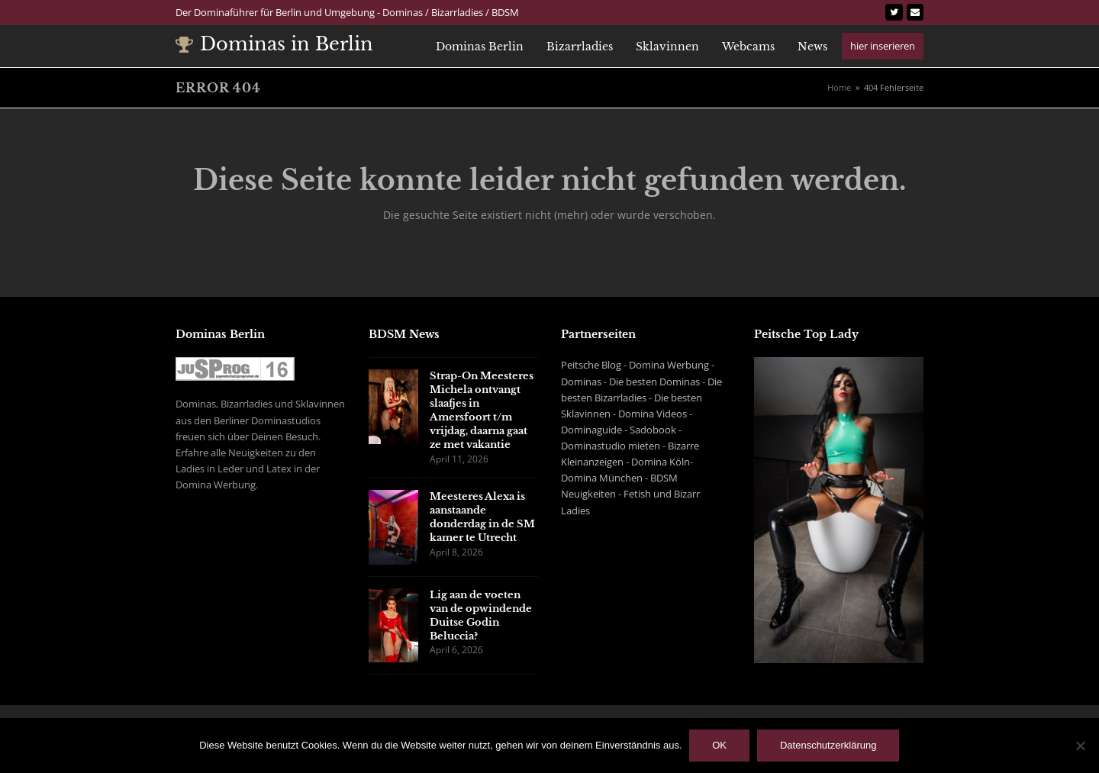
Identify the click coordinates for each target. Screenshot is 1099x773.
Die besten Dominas (654, 381)
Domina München (602, 478)
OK (720, 746)
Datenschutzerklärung (828, 746)
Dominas (581, 381)
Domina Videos (652, 413)
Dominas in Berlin (274, 44)
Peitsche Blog (591, 365)
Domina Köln (660, 462)
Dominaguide (591, 429)
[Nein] (1080, 745)
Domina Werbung (669, 365)
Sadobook (653, 429)
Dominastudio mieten (610, 446)
